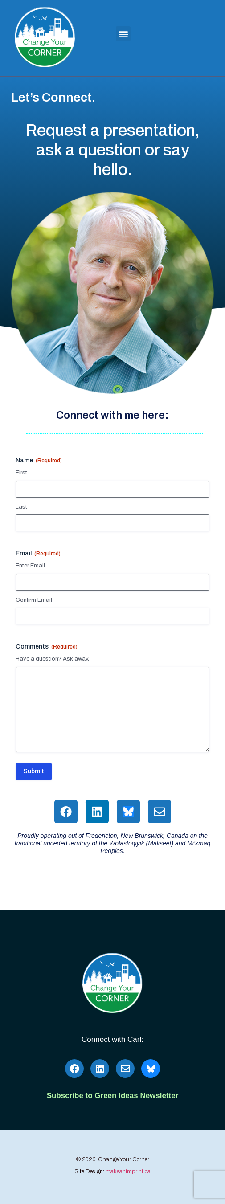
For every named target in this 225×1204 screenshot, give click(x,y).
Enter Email (30, 566)
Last (21, 507)
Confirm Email (34, 600)
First (21, 472)
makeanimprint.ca (128, 1171)
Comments (47, 647)
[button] (123, 33)
